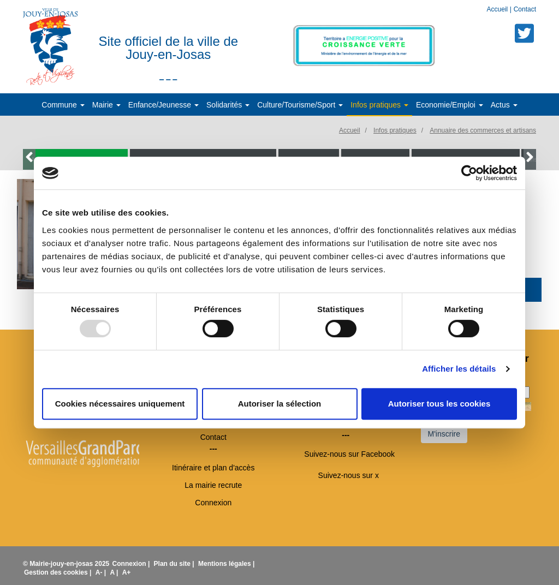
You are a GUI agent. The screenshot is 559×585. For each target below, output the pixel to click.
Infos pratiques (395, 130)
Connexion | (132, 564)
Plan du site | (175, 564)
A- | (102, 572)
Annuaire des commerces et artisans (483, 130)
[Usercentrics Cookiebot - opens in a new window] (469, 173)
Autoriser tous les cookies (439, 403)
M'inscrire (444, 433)
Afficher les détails (459, 368)
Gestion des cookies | (58, 572)
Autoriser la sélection (280, 403)
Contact (525, 9)
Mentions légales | (226, 564)
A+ (126, 572)
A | (115, 572)
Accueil (498, 9)
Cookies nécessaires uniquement (120, 403)
